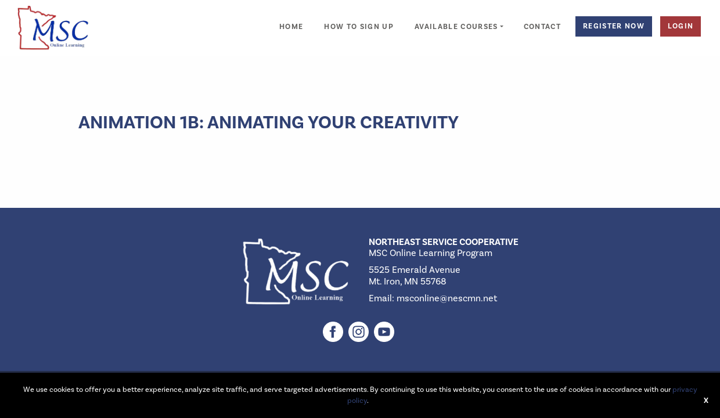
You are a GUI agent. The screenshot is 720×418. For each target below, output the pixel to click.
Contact (542, 27)
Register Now (614, 26)
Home (291, 27)
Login (681, 26)
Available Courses (456, 27)
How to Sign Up (359, 27)
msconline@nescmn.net (447, 298)
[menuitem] (291, 20)
